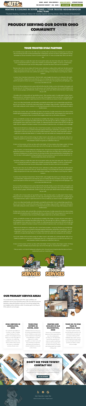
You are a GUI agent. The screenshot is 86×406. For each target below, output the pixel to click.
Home (41, 2)
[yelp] (38, 392)
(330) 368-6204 (77, 5)
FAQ (53, 5)
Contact (46, 396)
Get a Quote (65, 5)
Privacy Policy (41, 396)
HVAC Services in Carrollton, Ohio (13, 326)
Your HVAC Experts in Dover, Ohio (33, 326)
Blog (50, 396)
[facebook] (43, 392)
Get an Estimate (43, 376)
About (46, 2)
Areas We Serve (65, 2)
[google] (48, 392)
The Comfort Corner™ (43, 5)
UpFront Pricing (77, 2)
